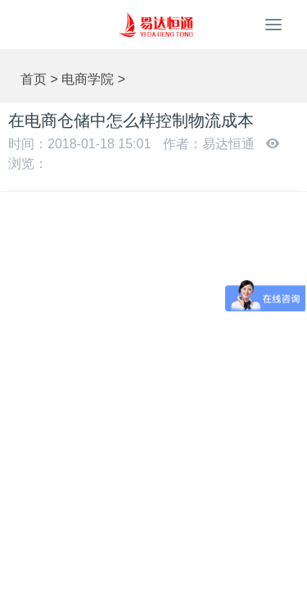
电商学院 (87, 79)
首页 (33, 79)
